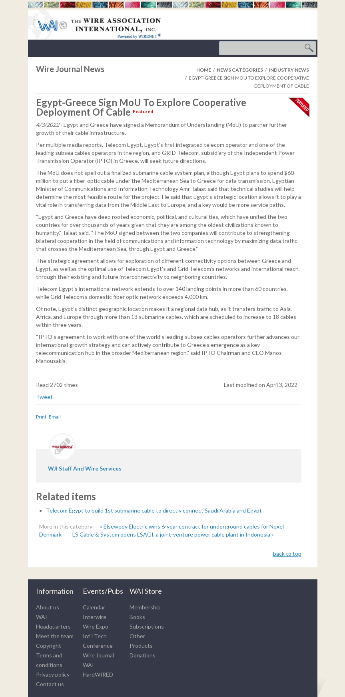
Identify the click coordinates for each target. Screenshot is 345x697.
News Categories (240, 70)
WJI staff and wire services (85, 468)
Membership (145, 607)
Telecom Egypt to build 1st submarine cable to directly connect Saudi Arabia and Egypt (154, 510)
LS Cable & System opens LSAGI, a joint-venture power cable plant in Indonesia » (173, 534)
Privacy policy (53, 674)
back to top (287, 553)
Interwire (94, 616)
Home (203, 70)
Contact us (50, 684)
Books (137, 616)
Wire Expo (95, 626)
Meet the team (55, 636)
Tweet (44, 396)
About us (47, 607)
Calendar (94, 607)
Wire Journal (98, 655)
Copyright (48, 645)
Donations (143, 655)
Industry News (289, 70)
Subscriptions (147, 626)
